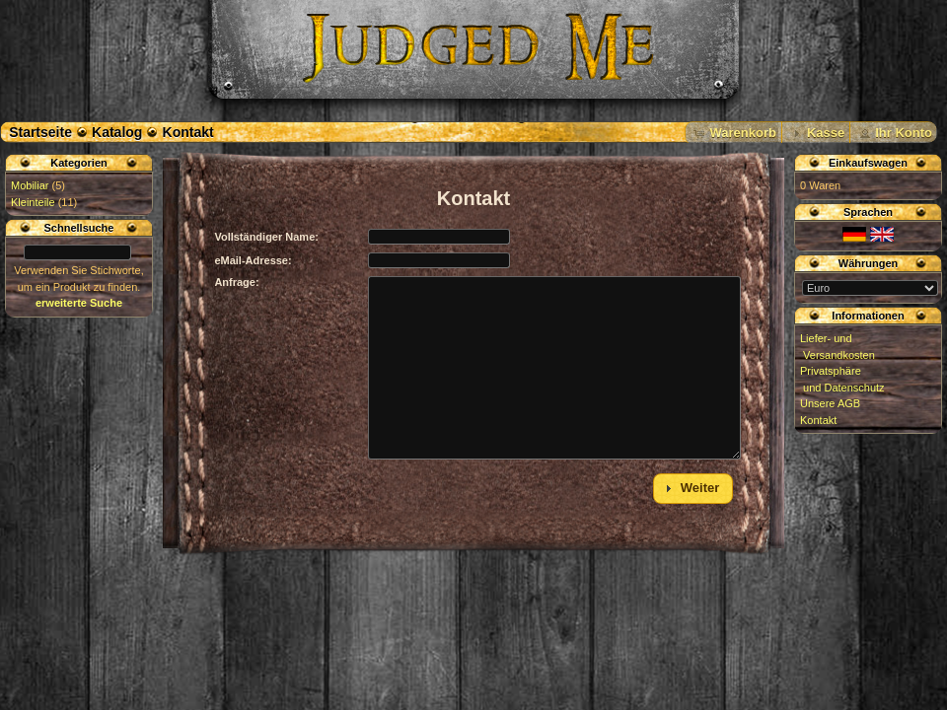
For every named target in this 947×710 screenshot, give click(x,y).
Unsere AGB (830, 403)
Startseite (40, 132)
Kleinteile (33, 202)
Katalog (117, 132)
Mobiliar (30, 185)
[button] (733, 133)
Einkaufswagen (868, 163)
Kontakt (188, 132)
